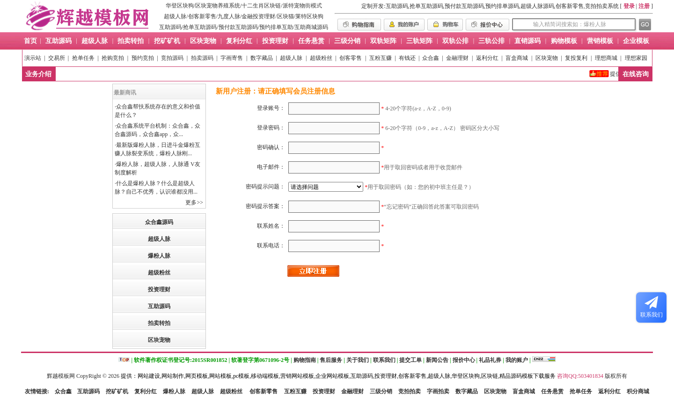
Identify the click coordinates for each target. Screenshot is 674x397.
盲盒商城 (517, 58)
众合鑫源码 (159, 222)
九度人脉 (229, 16)
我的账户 (517, 360)
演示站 (32, 58)
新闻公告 (437, 360)
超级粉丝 (321, 58)
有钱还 (407, 58)
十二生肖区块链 (261, 5)
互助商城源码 (311, 27)
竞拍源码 (172, 58)
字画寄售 (231, 58)
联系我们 (384, 360)
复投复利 (576, 58)
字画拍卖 (438, 391)
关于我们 (357, 360)
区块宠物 (546, 58)
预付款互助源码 (238, 27)
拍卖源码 (202, 58)
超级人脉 (175, 16)
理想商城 (606, 58)
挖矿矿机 (117, 391)
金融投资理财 (258, 16)
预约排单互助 (276, 27)
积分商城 (638, 391)
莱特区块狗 (309, 16)
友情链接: (37, 391)
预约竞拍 (143, 58)
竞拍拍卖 (409, 391)
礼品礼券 (490, 360)
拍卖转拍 (159, 323)
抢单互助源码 (200, 27)
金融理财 (457, 58)
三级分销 (381, 391)
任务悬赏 (552, 391)
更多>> (194, 202)
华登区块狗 (180, 5)
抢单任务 (83, 58)
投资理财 (159, 289)
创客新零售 (202, 16)
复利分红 (145, 391)
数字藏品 (261, 58)
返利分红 (487, 58)
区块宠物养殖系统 (217, 5)
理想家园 (636, 58)
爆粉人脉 (159, 256)
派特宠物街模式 (302, 5)
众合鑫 (430, 58)
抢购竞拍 (113, 58)
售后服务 (331, 360)
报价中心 (464, 360)
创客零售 (350, 58)
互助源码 (170, 27)
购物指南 (304, 360)
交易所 (56, 58)
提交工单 (410, 360)
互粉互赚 (380, 58)
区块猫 (285, 16)
